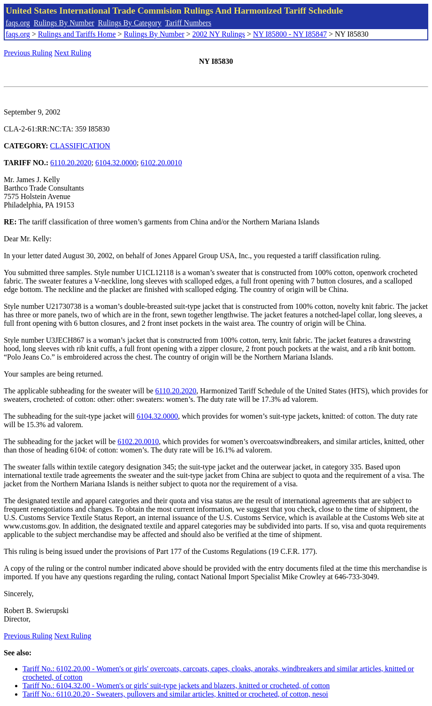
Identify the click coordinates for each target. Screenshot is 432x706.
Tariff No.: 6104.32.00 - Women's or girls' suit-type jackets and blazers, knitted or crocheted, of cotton (176, 686)
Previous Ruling (28, 53)
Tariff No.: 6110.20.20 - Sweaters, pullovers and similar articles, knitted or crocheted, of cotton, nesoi (175, 694)
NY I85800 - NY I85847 (290, 34)
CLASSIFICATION (80, 146)
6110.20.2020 (70, 163)
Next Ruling (73, 53)
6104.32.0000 (116, 163)
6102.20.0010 (161, 163)
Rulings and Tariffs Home (77, 34)
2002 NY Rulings (219, 34)
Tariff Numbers (188, 23)
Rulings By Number (64, 23)
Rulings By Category (130, 23)
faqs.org (18, 23)
